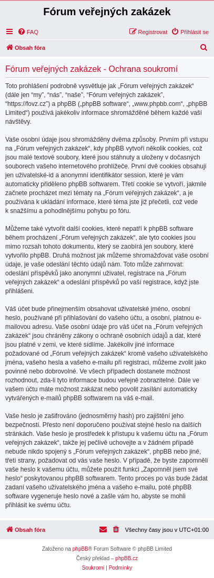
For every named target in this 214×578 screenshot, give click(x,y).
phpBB (80, 549)
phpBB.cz (126, 558)
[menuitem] (27, 32)
